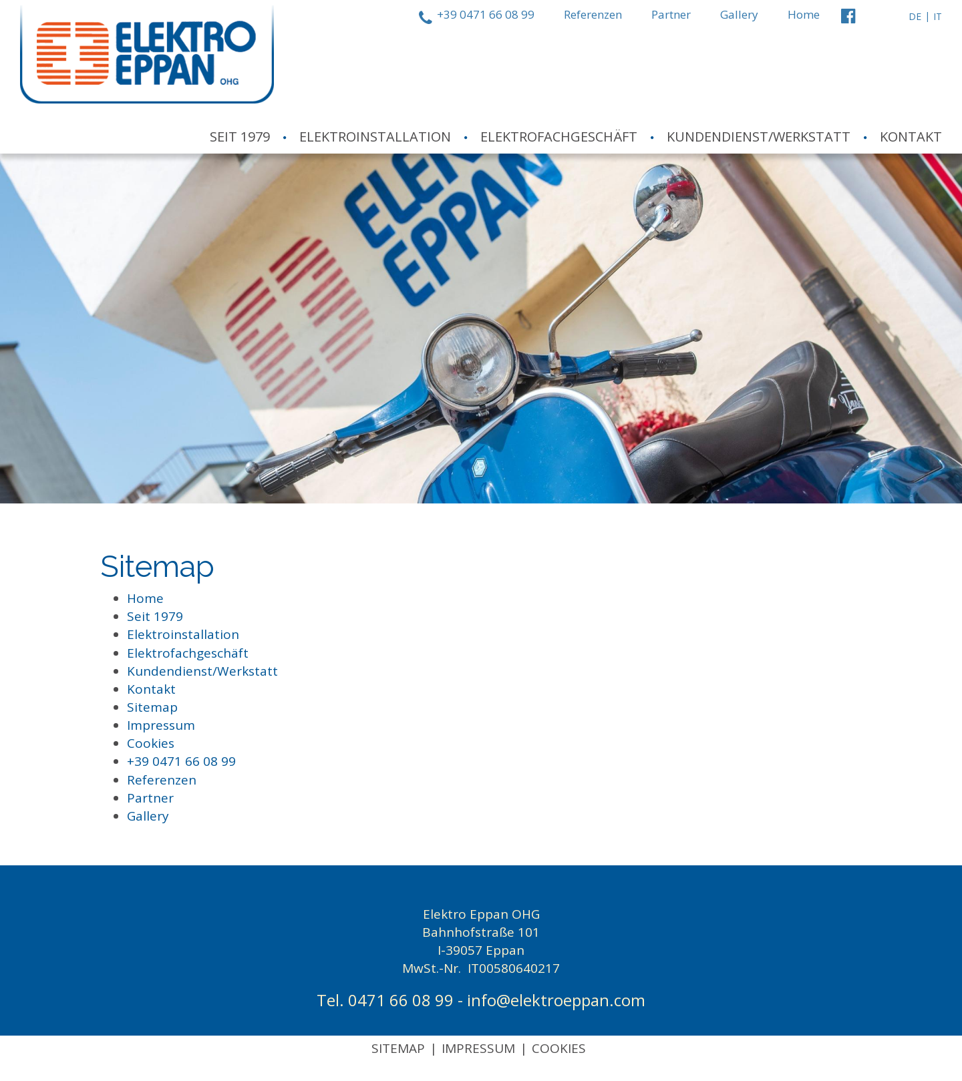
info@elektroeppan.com (556, 1000)
